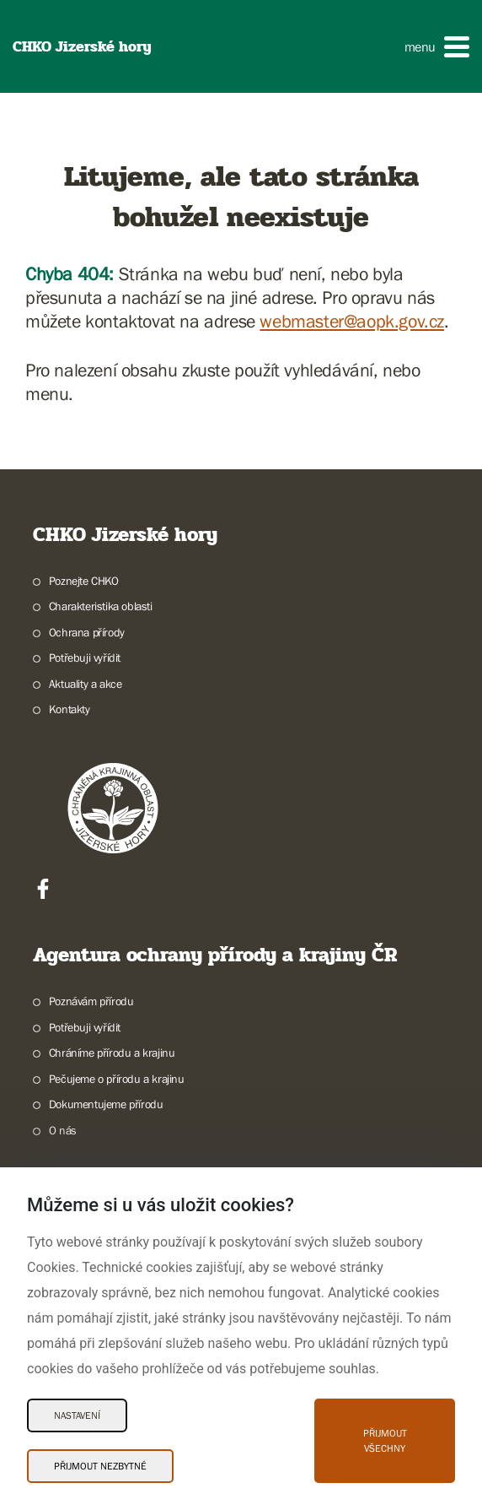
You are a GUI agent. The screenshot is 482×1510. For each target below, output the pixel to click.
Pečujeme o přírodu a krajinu (117, 1078)
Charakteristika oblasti (101, 606)
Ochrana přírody (87, 632)
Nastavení (77, 1415)
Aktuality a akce (85, 683)
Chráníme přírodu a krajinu (112, 1052)
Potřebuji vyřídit (85, 657)
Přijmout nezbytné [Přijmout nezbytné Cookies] (100, 1466)
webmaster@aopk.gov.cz (352, 321)
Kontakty (69, 709)
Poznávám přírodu (91, 1001)
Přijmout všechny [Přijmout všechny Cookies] (385, 1440)
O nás (63, 1130)
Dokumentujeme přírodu (106, 1104)
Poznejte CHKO (84, 580)
